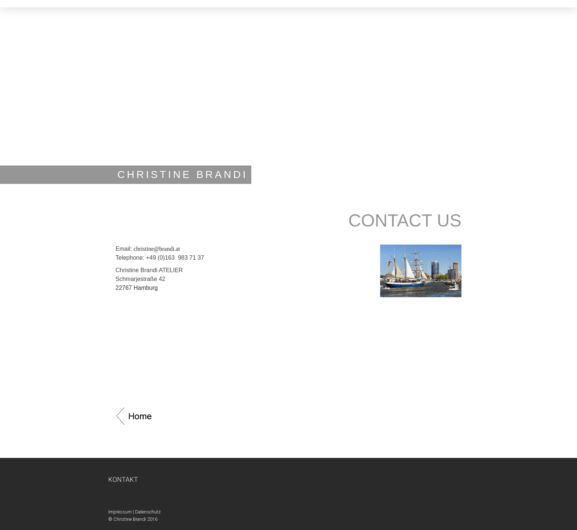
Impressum (120, 512)
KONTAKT (123, 479)
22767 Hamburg (137, 288)
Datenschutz (148, 512)
